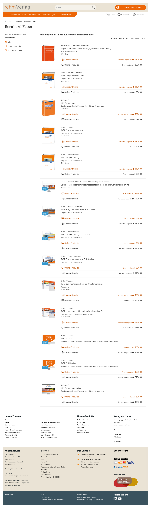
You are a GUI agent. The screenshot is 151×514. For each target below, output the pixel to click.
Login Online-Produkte (49, 454)
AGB (42, 494)
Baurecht (8, 422)
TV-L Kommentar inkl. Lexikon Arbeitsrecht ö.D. (82, 284)
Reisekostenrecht (47, 425)
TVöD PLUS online (68, 363)
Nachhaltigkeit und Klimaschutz (53, 467)
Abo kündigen (46, 474)
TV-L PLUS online (68, 338)
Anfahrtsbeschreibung (122, 425)
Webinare (80, 427)
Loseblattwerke (13, 46)
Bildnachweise (46, 497)
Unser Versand (121, 450)
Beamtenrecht (10, 425)
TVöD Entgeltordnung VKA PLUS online (77, 259)
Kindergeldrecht (11, 435)
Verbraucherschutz (48, 427)
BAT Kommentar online (71, 388)
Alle (8, 42)
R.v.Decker (117, 434)
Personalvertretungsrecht (50, 422)
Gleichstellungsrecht (12, 432)
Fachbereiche (17, 14)
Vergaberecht (46, 432)
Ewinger (71, 154)
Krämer (70, 73)
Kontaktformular (11, 483)
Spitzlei (99, 182)
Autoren (19, 21)
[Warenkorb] (138, 14)
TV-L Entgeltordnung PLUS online (75, 234)
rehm (115, 429)
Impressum (9, 494)
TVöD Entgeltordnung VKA (72, 130)
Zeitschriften (82, 430)
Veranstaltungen (83, 425)
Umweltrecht (45, 430)
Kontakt (44, 462)
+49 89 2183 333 (10, 464)
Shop (11, 21)
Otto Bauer (117, 437)
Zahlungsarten (121, 458)
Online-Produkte (13, 50)
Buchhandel (45, 464)
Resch (79, 45)
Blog (42, 459)
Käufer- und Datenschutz (90, 462)
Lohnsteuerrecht (11, 437)
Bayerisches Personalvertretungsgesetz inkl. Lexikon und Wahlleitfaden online (95, 184)
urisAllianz (118, 441)
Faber (74, 45)
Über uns (117, 422)
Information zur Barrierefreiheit (52, 500)
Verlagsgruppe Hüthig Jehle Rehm (126, 420)
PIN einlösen (45, 472)
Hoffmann (77, 256)
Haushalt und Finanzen (13, 430)
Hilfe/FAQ (44, 469)
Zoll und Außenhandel (49, 437)
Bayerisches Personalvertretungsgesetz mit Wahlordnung (86, 48)
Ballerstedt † (65, 45)
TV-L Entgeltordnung (70, 157)
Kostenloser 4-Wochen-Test (91, 459)
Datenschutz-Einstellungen (87, 497)
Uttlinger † (65, 100)
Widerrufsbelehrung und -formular (90, 500)
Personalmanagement (49, 420)
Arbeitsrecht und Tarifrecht (15, 420)
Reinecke (78, 73)
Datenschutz (82, 494)
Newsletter (66, 14)
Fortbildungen (49, 14)
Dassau (70, 127)
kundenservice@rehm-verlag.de (16, 476)
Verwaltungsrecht (47, 435)
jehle (115, 432)
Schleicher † (84, 182)
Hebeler (86, 45)
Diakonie (8, 427)
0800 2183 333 (10, 459)
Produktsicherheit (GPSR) (50, 477)
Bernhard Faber (30, 21)
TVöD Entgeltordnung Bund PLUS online (78, 209)
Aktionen (33, 14)
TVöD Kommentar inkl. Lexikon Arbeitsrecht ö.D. (82, 311)
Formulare (81, 422)
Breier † (64, 73)
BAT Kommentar (68, 103)
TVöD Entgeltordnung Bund (72, 75)
